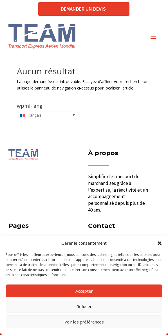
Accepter (84, 291)
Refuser (84, 306)
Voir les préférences (84, 322)
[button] (159, 243)
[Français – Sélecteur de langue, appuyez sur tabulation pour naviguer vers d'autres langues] (47, 115)
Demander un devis (84, 9)
